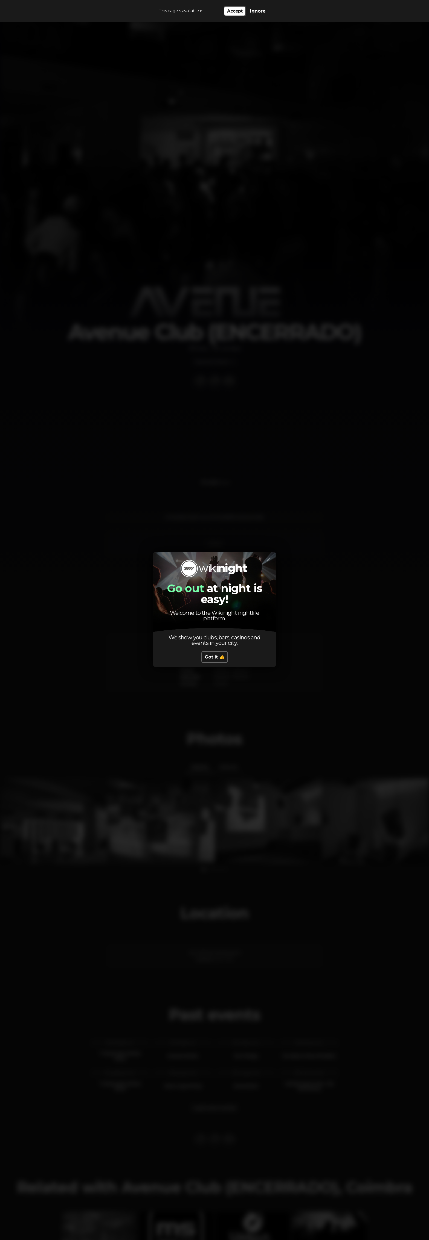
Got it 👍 (215, 657)
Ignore (258, 11)
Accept (234, 11)
